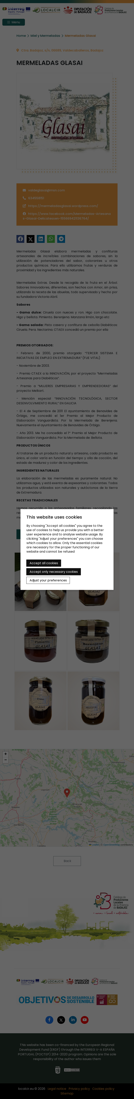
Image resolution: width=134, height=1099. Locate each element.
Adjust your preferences (48, 580)
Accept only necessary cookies (54, 571)
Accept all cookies (44, 563)
